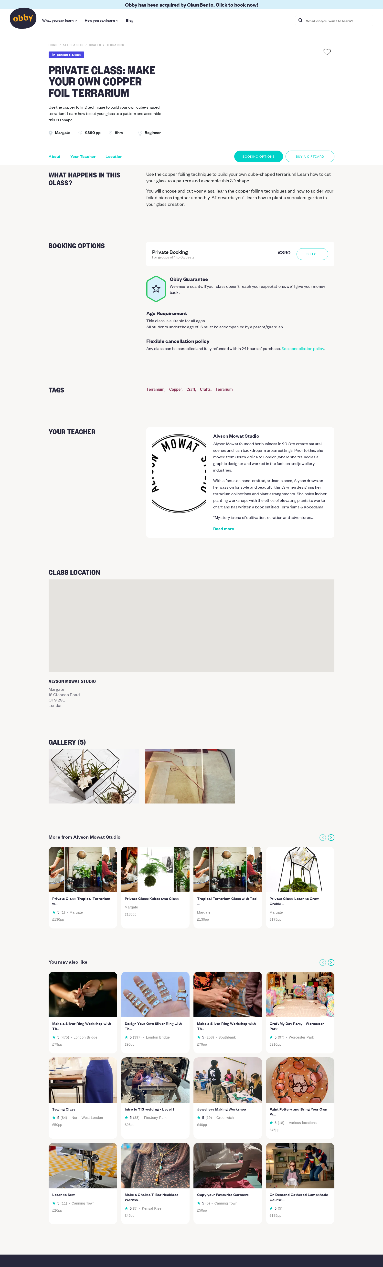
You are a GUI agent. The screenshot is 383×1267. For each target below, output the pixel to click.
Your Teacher (83, 156)
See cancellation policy (303, 348)
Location (114, 156)
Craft (190, 389)
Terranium (155, 389)
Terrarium (224, 389)
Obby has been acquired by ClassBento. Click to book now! (191, 4)
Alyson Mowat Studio (236, 436)
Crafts (205, 389)
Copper (175, 389)
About (55, 156)
